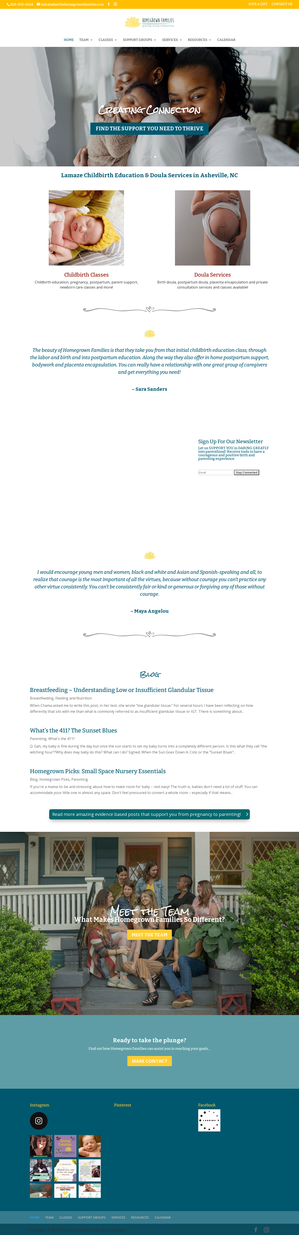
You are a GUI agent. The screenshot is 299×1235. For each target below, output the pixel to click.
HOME (69, 40)
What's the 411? (61, 738)
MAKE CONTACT (149, 1061)
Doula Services (212, 275)
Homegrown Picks (54, 779)
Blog (34, 779)
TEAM (84, 40)
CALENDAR (226, 40)
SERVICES (170, 40)
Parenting (38, 738)
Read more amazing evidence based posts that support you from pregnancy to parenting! (146, 814)
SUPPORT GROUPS (137, 40)
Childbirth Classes (86, 275)
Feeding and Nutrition (73, 698)
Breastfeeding (42, 698)
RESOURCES (197, 40)
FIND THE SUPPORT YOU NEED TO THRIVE (149, 128)
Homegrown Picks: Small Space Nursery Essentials (98, 771)
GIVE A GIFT (258, 4)
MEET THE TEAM (149, 934)
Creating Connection (149, 110)
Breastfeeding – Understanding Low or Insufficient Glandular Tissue (122, 690)
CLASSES (106, 40)
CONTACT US (282, 4)
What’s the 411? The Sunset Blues (73, 730)
